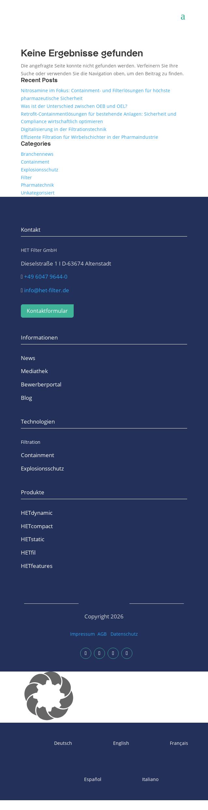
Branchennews (37, 154)
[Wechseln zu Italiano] (133, 779)
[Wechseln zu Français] (162, 743)
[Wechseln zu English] (103, 743)
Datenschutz (124, 634)
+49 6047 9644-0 (45, 276)
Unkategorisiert (37, 193)
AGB (102, 634)
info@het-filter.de (46, 290)
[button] (104, 697)
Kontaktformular (47, 310)
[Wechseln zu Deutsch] (46, 743)
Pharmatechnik (37, 185)
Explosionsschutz (39, 169)
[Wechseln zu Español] (75, 779)
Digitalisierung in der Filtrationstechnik (63, 129)
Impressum (82, 634)
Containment (35, 162)
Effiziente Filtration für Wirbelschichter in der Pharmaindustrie (89, 137)
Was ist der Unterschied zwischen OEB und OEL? (74, 106)
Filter (26, 177)
